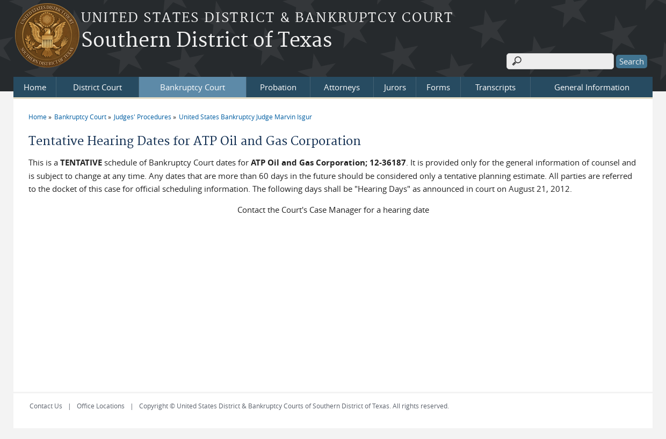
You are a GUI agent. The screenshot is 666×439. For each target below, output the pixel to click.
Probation (278, 87)
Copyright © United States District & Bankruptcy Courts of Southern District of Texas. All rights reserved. (294, 405)
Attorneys (342, 87)
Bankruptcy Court (192, 87)
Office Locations (101, 405)
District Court (97, 87)
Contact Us (46, 405)
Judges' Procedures (142, 116)
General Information (591, 87)
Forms (438, 87)
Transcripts (495, 87)
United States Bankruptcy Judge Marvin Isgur (245, 116)
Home (35, 87)
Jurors (395, 87)
